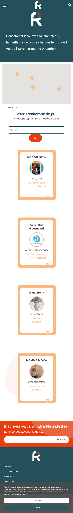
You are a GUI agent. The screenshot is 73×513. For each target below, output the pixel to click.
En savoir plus (36, 500)
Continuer (36, 507)
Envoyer (61, 439)
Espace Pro (9, 482)
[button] (32, 78)
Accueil (10, 108)
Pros (16, 108)
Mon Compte (9, 476)
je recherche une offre (49, 119)
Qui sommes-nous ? (12, 471)
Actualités (8, 466)
